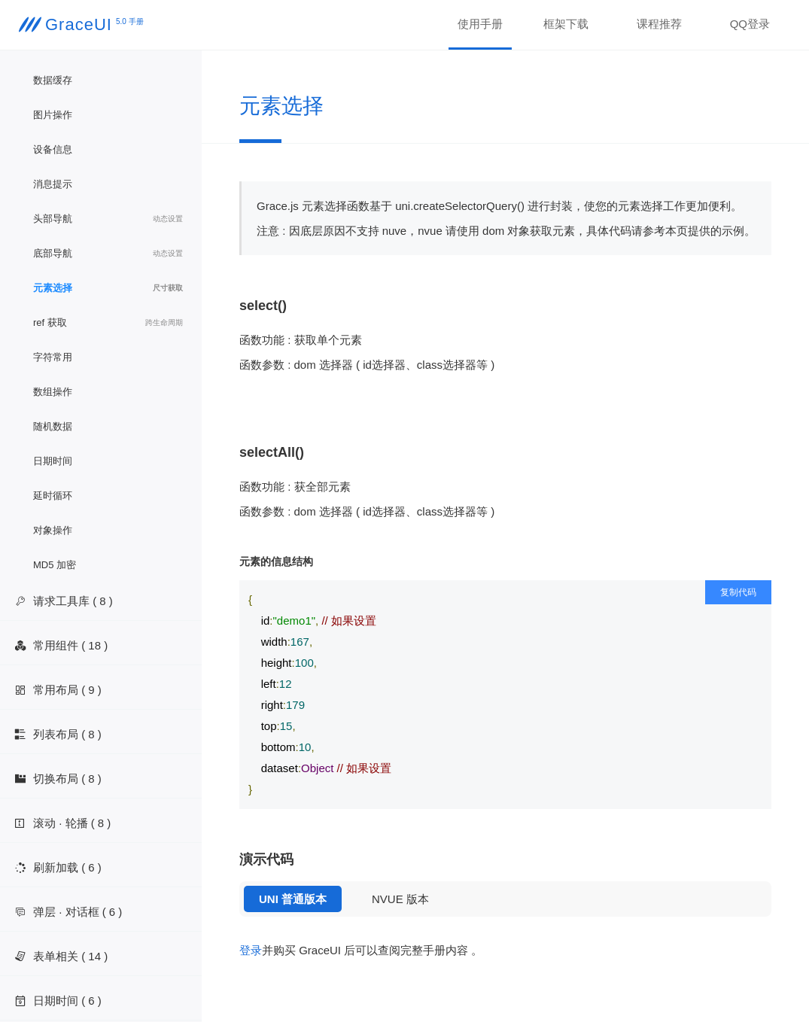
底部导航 (108, 253)
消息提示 (52, 184)
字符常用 (52, 357)
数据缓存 (52, 80)
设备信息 (52, 149)
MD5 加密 (54, 564)
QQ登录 (750, 23)
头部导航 (108, 219)
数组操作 (52, 391)
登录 (250, 950)
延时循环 (52, 495)
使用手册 (480, 23)
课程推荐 (659, 23)
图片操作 (52, 114)
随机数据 (52, 426)
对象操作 (52, 530)
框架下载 (566, 23)
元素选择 (108, 288)
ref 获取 (108, 323)
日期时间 (52, 461)
